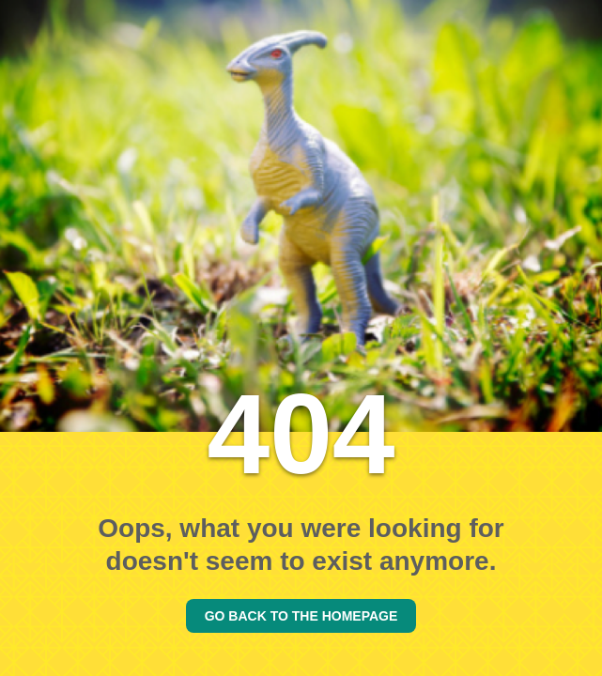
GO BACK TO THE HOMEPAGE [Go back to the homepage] (301, 615)
